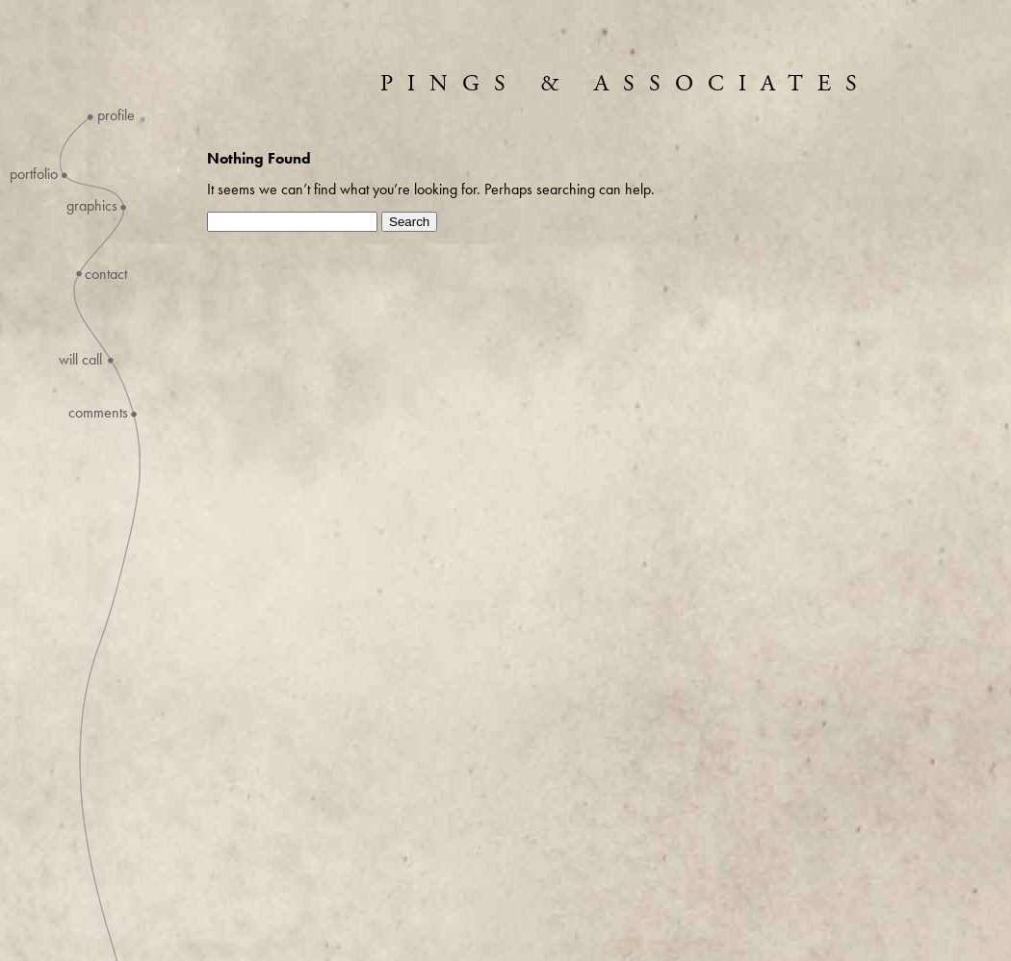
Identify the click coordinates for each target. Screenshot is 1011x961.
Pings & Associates (625, 83)
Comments (98, 412)
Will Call (80, 359)
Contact (106, 274)
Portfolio (34, 174)
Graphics (91, 206)
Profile (116, 115)
